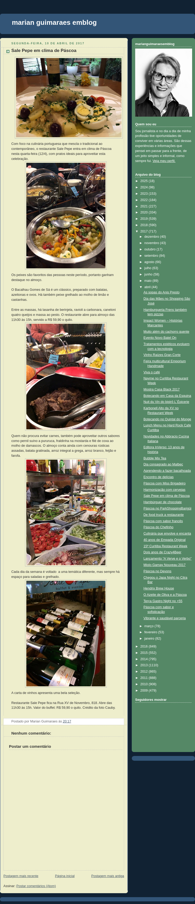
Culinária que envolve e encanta (167, 533)
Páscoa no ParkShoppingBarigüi (168, 508)
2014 (144, 659)
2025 (144, 181)
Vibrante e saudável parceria (165, 618)
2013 (144, 665)
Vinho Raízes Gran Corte (162, 355)
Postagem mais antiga (107, 876)
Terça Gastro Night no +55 (163, 601)
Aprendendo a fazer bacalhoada (167, 471)
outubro (150, 249)
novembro (152, 243)
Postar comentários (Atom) (36, 886)
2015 (144, 653)
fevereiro (151, 632)
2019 (144, 219)
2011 (144, 678)
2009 (144, 690)
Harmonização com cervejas (165, 490)
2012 (144, 671)
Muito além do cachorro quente (166, 332)
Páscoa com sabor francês (163, 521)
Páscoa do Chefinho (159, 527)
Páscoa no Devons (158, 571)
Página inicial (65, 876)
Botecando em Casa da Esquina (167, 396)
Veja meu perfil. (164, 161)
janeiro (149, 638)
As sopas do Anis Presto (162, 292)
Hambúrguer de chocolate (163, 502)
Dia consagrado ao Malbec (163, 464)
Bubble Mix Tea (155, 458)
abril (148, 287)
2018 (144, 225)
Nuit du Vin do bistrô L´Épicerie (166, 402)
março (149, 626)
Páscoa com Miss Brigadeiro (165, 483)
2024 (144, 187)
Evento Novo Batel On (160, 338)
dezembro (152, 237)
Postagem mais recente (20, 876)
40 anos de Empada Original (165, 540)
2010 (144, 684)
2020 (144, 212)
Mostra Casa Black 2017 (162, 389)
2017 (144, 231)
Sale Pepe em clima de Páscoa (43, 50)
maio (148, 281)
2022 (144, 200)
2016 (144, 646)
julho (148, 268)
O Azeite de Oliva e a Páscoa (165, 595)
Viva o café (152, 372)
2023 (144, 194)
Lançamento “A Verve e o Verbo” (168, 558)
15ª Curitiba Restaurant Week (165, 546)
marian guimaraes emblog (54, 22)
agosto (149, 262)
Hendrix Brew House (159, 588)
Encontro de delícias (159, 477)
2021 (144, 206)
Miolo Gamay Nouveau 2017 (165, 565)
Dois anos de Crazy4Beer (163, 552)
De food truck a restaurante (164, 515)
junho (148, 274)
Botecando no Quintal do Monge (167, 419)
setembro (151, 256)
